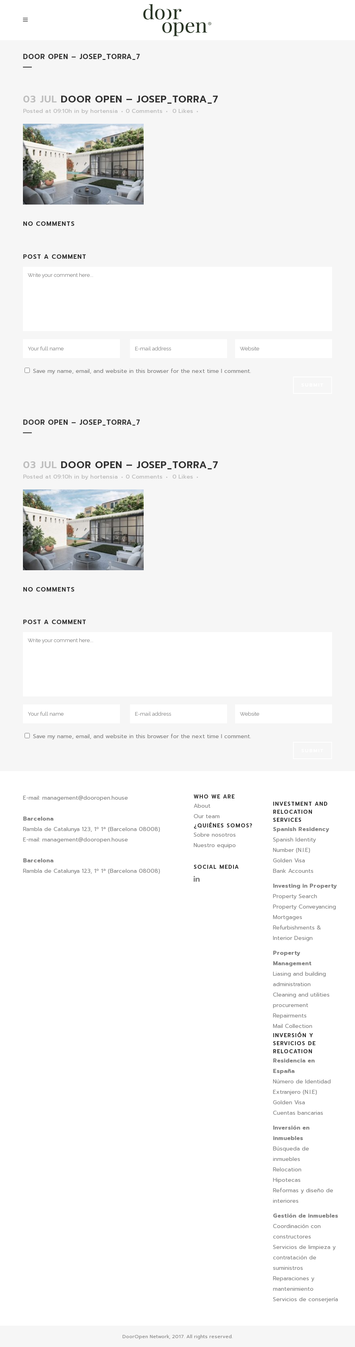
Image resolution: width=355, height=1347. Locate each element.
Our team (207, 816)
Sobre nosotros (215, 835)
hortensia (104, 111)
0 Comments (144, 111)
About (202, 806)
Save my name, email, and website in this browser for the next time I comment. (142, 371)
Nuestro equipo (215, 845)
